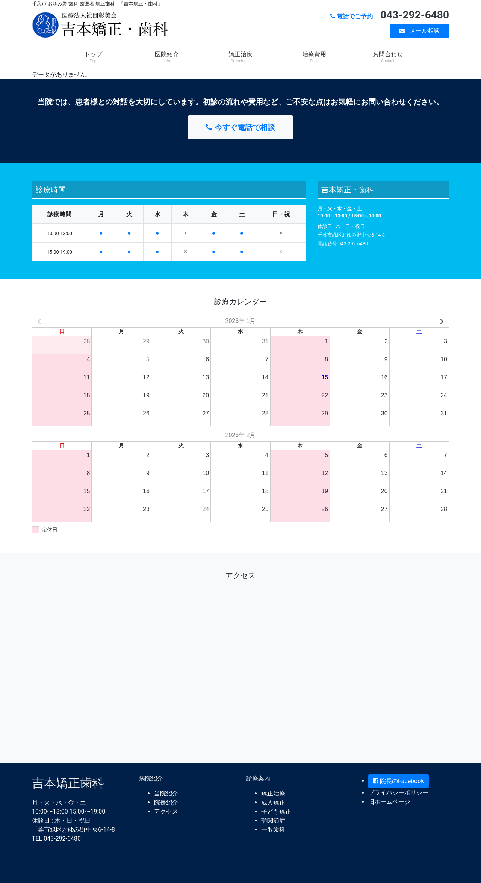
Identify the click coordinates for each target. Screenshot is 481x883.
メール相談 (419, 30)
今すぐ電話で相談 (240, 127)
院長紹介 (166, 802)
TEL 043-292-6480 (56, 838)
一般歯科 (273, 829)
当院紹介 (166, 793)
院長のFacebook (398, 781)
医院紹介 (167, 57)
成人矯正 (273, 802)
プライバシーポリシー (398, 792)
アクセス (166, 811)
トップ (93, 57)
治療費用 (314, 57)
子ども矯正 (276, 811)
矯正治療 (240, 57)
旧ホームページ (389, 801)
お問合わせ (388, 57)
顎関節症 (273, 820)
